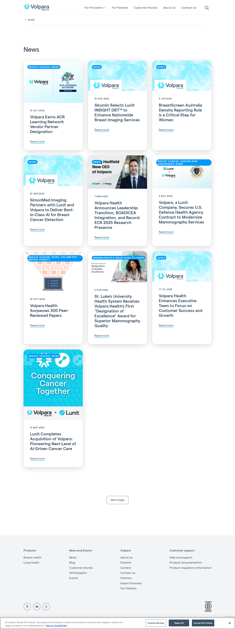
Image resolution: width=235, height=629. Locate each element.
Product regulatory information (191, 568)
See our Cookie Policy (56, 625)
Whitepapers (78, 573)
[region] (117, 623)
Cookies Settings (155, 623)
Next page (117, 500)
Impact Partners (131, 583)
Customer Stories (145, 7)
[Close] (229, 623)
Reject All (179, 623)
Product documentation (186, 563)
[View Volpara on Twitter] (46, 606)
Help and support (181, 557)
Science (125, 563)
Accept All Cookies (203, 623)
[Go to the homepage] (37, 7)
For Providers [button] (93, 7)
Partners (126, 578)
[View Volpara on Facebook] (27, 606)
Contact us (127, 573)
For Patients (120, 7)
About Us (169, 7)
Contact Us (188, 7)
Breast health (32, 557)
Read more (37, 141)
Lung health (31, 563)
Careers (125, 568)
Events (73, 578)
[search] (207, 8)
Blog (29, 19)
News (72, 557)
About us (126, 557)
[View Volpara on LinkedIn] (36, 606)
